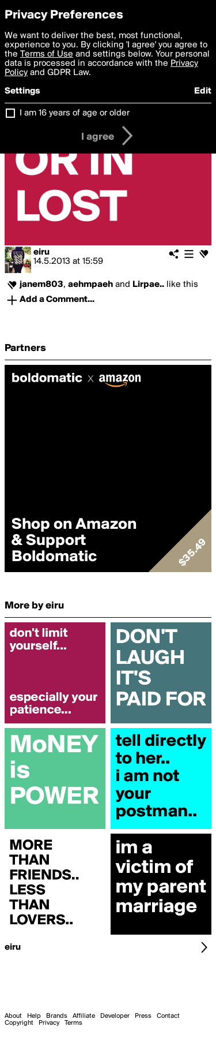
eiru (41, 252)
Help (34, 1016)
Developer (115, 1016)
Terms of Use (46, 54)
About (13, 1016)
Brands (56, 1016)
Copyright (19, 1023)
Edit (202, 91)
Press (143, 1016)
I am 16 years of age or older (75, 113)
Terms (73, 1023)
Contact (168, 1016)
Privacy (49, 1023)
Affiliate (84, 1016)
